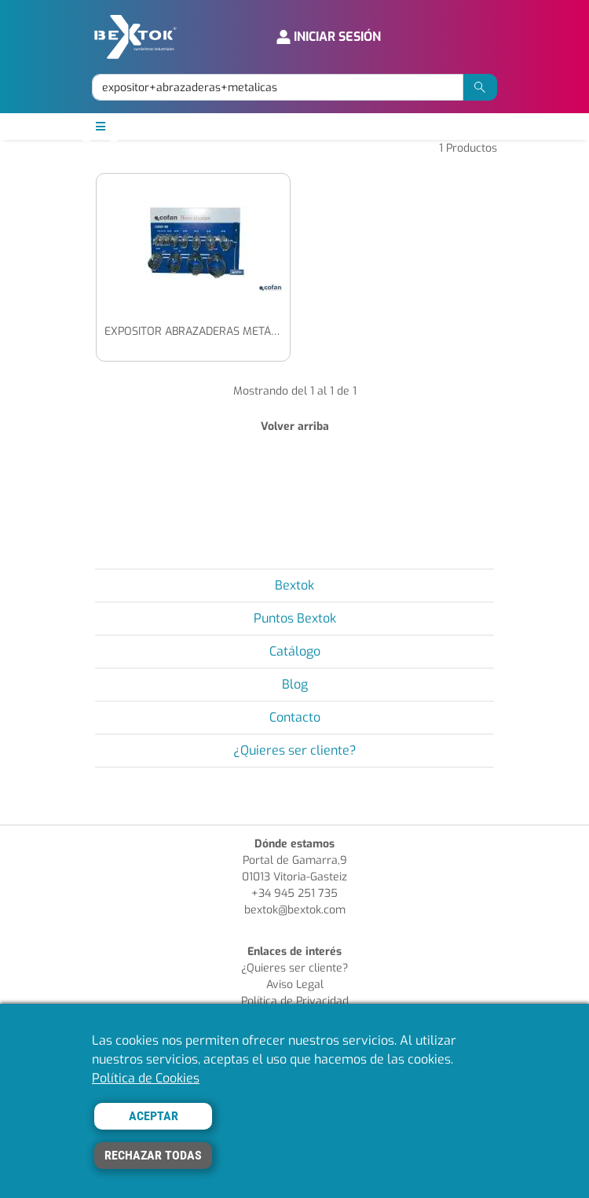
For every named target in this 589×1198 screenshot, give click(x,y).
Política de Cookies (145, 1078)
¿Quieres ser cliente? (295, 750)
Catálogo (294, 651)
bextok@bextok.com (295, 909)
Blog (295, 684)
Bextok (294, 585)
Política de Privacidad (295, 1001)
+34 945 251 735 (294, 893)
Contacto (294, 717)
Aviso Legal (295, 984)
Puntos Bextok (295, 618)
